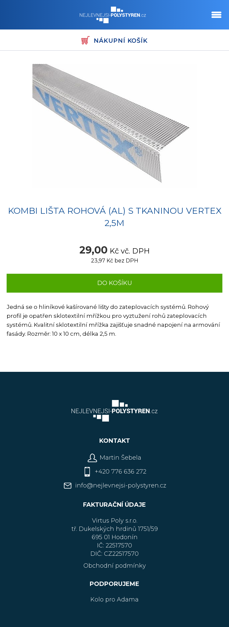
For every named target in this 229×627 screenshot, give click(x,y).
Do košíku (114, 283)
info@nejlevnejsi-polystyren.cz (120, 485)
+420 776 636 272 (120, 471)
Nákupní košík (114, 40)
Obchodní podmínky (114, 565)
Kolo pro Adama (114, 599)
